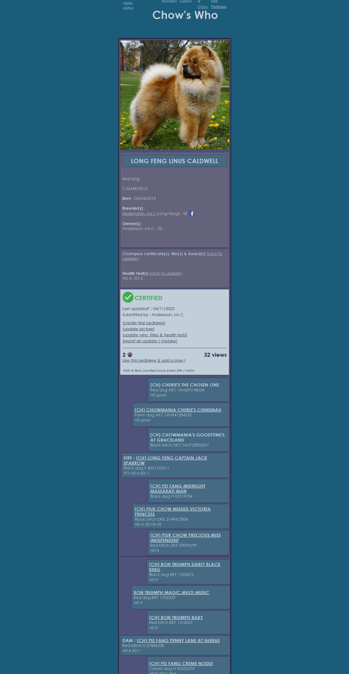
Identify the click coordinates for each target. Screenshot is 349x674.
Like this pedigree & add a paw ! (154, 360)
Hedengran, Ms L (138, 213)
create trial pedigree (144, 322)
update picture (138, 328)
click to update (166, 273)
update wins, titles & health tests (155, 334)
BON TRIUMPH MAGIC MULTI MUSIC (171, 592)
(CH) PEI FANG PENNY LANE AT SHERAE (178, 640)
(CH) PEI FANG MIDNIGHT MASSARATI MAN (177, 488)
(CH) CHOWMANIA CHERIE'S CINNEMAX (178, 409)
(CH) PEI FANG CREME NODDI (181, 663)
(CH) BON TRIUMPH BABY (176, 617)
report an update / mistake (150, 340)
